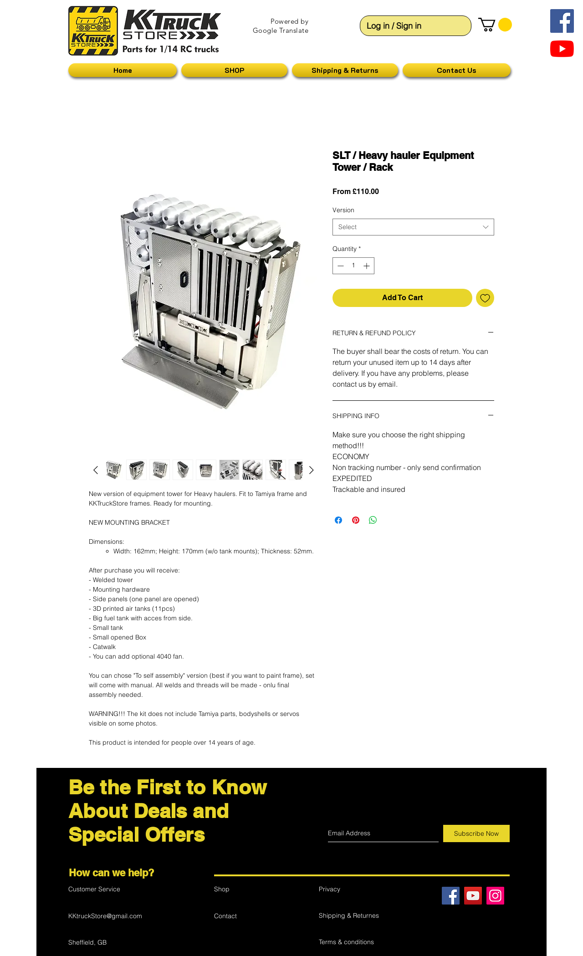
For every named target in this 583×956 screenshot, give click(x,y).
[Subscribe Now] (476, 833)
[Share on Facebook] (338, 520)
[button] (495, 24)
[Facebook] (451, 896)
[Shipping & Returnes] (351, 915)
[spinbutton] (353, 266)
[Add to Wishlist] (485, 298)
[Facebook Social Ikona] (562, 21)
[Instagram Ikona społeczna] (495, 896)
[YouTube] (562, 49)
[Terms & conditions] (351, 942)
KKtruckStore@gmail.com (105, 916)
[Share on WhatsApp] (373, 520)
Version (343, 210)
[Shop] (246, 889)
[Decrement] (339, 266)
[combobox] (413, 227)
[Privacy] (351, 889)
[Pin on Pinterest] (355, 520)
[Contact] (246, 916)
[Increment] (367, 266)
